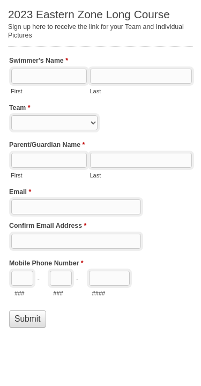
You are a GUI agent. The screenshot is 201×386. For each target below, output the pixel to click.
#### (99, 293)
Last (95, 91)
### (19, 293)
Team (20, 109)
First (16, 91)
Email (20, 193)
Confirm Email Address (47, 227)
